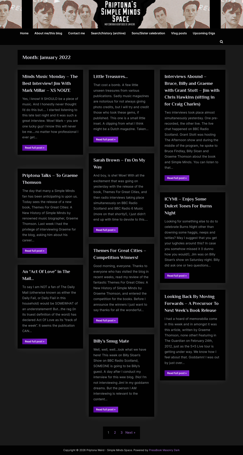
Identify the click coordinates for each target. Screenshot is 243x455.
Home (24, 33)
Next (129, 432)
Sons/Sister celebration (148, 33)
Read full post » (36, 156)
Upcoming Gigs (204, 33)
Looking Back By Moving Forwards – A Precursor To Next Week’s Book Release (192, 303)
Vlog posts (179, 33)
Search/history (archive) (108, 33)
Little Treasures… (111, 76)
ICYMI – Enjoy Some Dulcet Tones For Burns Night (189, 206)
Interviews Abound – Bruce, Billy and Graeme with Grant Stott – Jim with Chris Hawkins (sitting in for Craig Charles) (192, 90)
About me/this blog (48, 33)
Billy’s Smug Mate (111, 341)
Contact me (76, 33)
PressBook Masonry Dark (164, 450)
